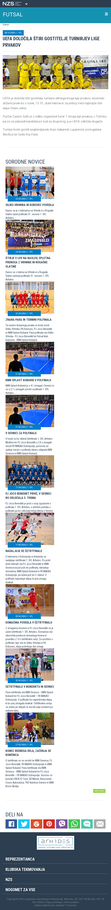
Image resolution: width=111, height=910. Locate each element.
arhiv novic (99, 791)
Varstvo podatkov (71, 902)
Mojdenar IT (61, 905)
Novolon (73, 905)
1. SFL (19, 32)
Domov (6, 24)
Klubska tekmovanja (25, 869)
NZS (9, 879)
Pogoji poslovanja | (54, 902)
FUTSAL (13, 14)
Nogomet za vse (20, 889)
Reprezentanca (20, 859)
